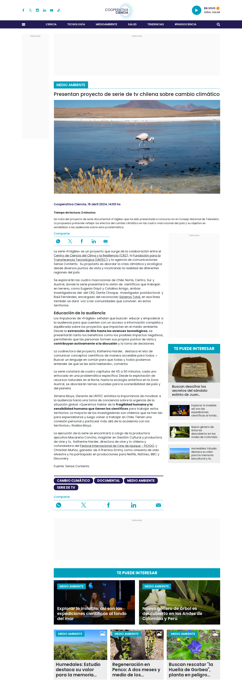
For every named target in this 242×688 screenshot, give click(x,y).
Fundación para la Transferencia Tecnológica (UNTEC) (107, 257)
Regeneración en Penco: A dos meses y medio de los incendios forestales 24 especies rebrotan (136, 670)
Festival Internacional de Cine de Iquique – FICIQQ (117, 446)
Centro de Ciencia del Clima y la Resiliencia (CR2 (90, 255)
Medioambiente (106, 24)
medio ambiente (141, 480)
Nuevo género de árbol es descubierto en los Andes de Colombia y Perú (204, 432)
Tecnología (76, 24)
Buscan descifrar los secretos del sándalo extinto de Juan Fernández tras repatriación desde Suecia (189, 390)
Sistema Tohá (129, 297)
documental (108, 480)
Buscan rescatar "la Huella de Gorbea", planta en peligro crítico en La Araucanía (191, 670)
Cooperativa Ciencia (70, 204)
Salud (132, 24)
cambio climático (73, 480)
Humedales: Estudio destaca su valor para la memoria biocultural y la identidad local (204, 453)
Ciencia (51, 24)
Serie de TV (66, 487)
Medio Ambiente (70, 84)
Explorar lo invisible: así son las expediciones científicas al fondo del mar (204, 410)
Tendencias (155, 24)
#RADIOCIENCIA (185, 24)
